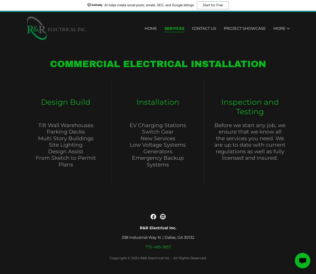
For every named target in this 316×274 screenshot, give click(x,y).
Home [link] (151, 28)
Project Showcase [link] (245, 28)
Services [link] (174, 28)
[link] (56, 27)
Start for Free (213, 5)
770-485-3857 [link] (158, 247)
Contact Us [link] (204, 28)
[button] (281, 29)
